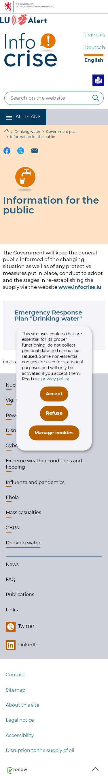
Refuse (54, 413)
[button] (23, 117)
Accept (54, 394)
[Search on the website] (96, 98)
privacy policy (55, 379)
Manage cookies (54, 433)
